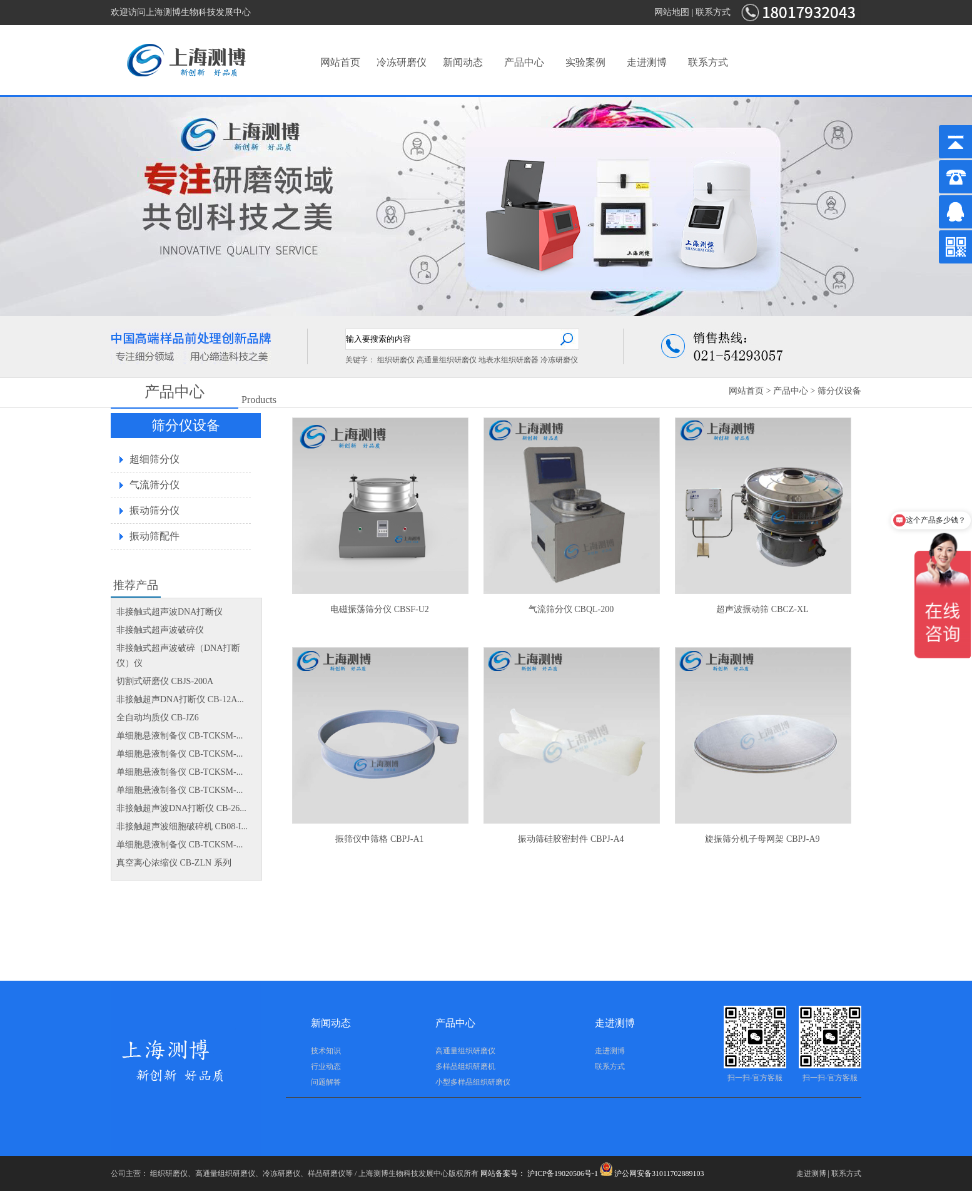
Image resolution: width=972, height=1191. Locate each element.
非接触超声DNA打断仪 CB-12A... (180, 699)
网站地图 (671, 12)
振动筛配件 (154, 536)
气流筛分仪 (154, 484)
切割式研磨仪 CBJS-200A (164, 681)
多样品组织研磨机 (465, 1066)
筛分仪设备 (839, 391)
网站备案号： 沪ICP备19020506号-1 (539, 1173)
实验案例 (585, 62)
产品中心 (524, 62)
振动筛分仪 (154, 510)
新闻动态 (463, 62)
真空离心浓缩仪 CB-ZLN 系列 (173, 862)
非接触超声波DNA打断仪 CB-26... (181, 808)
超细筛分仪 (154, 459)
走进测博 (647, 62)
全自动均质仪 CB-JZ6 (157, 717)
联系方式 (713, 12)
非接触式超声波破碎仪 (160, 630)
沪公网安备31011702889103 (652, 1173)
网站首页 (340, 62)
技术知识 (326, 1050)
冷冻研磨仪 (402, 62)
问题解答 (326, 1082)
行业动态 (326, 1066)
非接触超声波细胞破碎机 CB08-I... (182, 826)
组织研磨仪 (396, 359)
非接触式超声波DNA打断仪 (169, 611)
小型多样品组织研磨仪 (472, 1082)
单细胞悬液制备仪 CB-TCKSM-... (179, 735)
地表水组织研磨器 (508, 359)
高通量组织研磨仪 (447, 359)
